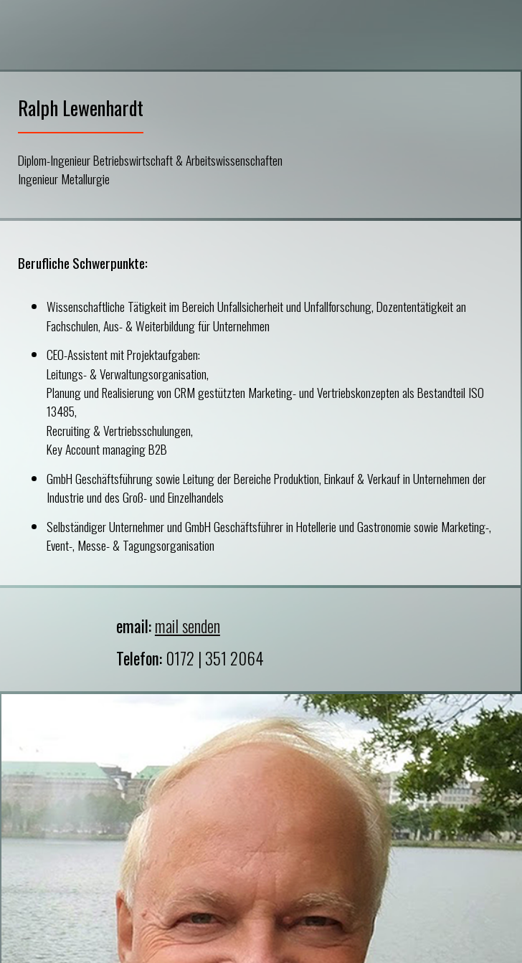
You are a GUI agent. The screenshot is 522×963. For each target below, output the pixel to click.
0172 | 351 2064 (215, 658)
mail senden (187, 626)
